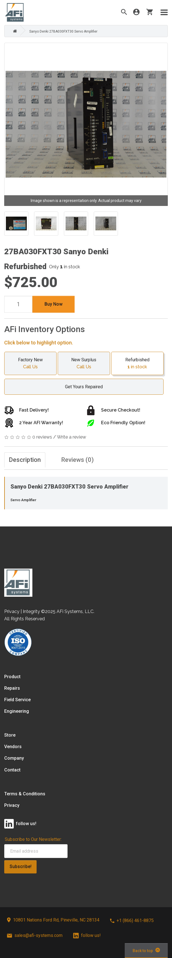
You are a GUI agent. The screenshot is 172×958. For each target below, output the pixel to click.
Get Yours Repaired (81, 386)
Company (14, 758)
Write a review (71, 437)
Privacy (11, 805)
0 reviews (42, 437)
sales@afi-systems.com (34, 935)
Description (25, 459)
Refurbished (137, 364)
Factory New (30, 364)
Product (12, 676)
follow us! (87, 935)
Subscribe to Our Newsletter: (33, 839)
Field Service (17, 699)
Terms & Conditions (24, 793)
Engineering (16, 711)
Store (9, 735)
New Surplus (83, 364)
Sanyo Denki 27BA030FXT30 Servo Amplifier (63, 31)
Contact (12, 770)
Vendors (13, 746)
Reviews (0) (77, 459)
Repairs (12, 688)
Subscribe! (21, 866)
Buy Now (53, 304)
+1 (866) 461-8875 (132, 920)
